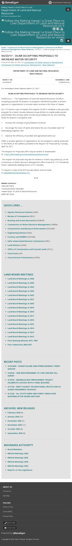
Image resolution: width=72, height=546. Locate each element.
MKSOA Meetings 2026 (18, 453)
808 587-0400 (11, 523)
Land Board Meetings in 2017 (21, 316)
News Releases (28, 49)
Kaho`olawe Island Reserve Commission (26, 241)
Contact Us (7, 491)
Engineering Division (17, 233)
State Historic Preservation (20, 257)
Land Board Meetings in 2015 (21, 324)
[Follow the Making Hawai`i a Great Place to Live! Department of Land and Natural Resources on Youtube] (61, 29)
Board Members (15, 449)
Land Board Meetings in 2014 (21, 328)
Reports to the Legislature (20, 470)
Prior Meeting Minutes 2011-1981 (23, 340)
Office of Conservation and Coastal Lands (27, 249)
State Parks (13, 253)
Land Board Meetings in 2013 (21, 332)
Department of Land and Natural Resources (21, 11)
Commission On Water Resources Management (21, 65)
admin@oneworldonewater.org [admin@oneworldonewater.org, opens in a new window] (17, 173)
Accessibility (7, 511)
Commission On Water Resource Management (26, 48)
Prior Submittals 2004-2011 (20, 344)
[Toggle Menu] (68, 41)
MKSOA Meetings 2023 (18, 466)
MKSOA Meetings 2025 (18, 457)
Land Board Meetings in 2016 (21, 320)
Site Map (6, 496)
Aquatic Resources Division (20, 212)
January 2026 (13, 416)
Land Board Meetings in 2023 (21, 291)
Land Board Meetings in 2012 (21, 336)
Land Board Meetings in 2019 (21, 307)
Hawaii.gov (10, 2)
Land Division (14, 245)
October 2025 (14, 429)
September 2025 (15, 433)
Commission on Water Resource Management (29, 224)
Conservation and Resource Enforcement (27, 228)
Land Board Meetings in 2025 (21, 283)
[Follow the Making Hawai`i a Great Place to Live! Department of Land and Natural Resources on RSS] (54, 29)
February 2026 (14, 412)
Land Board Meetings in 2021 (21, 299)
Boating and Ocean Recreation (22, 220)
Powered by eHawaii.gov (13, 534)
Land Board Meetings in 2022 (21, 295)
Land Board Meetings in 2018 (21, 311)
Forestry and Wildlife (17, 237)
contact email (11, 528)
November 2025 (15, 425)
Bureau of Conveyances (18, 216)
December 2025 (15, 421)
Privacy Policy (8, 516)
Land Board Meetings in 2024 (21, 287)
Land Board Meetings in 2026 (21, 278)
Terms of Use (8, 507)
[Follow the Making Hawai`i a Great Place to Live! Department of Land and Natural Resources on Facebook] (58, 29)
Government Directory (61, 2)
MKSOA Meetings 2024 (18, 462)
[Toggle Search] (68, 9)
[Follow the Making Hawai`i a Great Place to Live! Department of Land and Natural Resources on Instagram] (61, 40)
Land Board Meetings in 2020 (21, 303)
